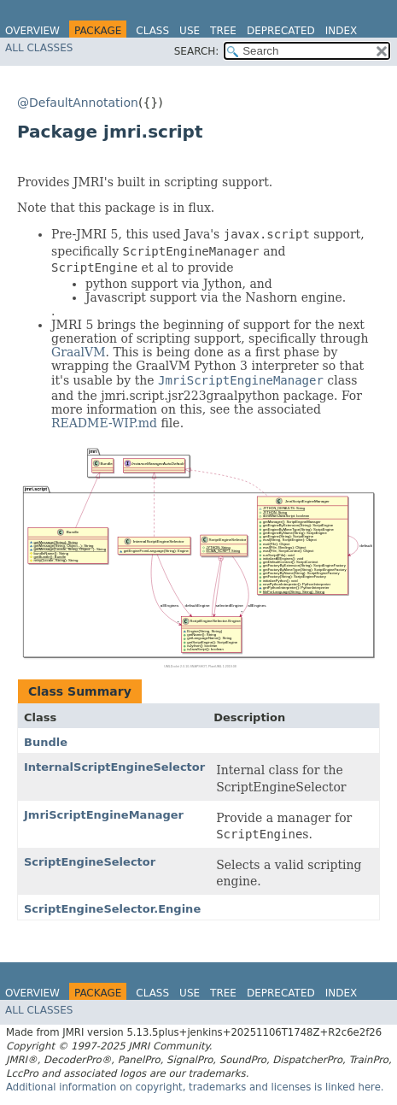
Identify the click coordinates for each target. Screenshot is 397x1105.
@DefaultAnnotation (77, 102)
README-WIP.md (104, 423)
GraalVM (78, 352)
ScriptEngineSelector (89, 861)
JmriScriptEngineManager (104, 814)
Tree (223, 31)
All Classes (39, 48)
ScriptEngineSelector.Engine (112, 908)
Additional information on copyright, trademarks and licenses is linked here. (195, 1087)
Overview (32, 31)
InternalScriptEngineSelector (114, 767)
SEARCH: (196, 51)
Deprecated (281, 31)
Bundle (45, 742)
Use (189, 31)
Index (341, 31)
